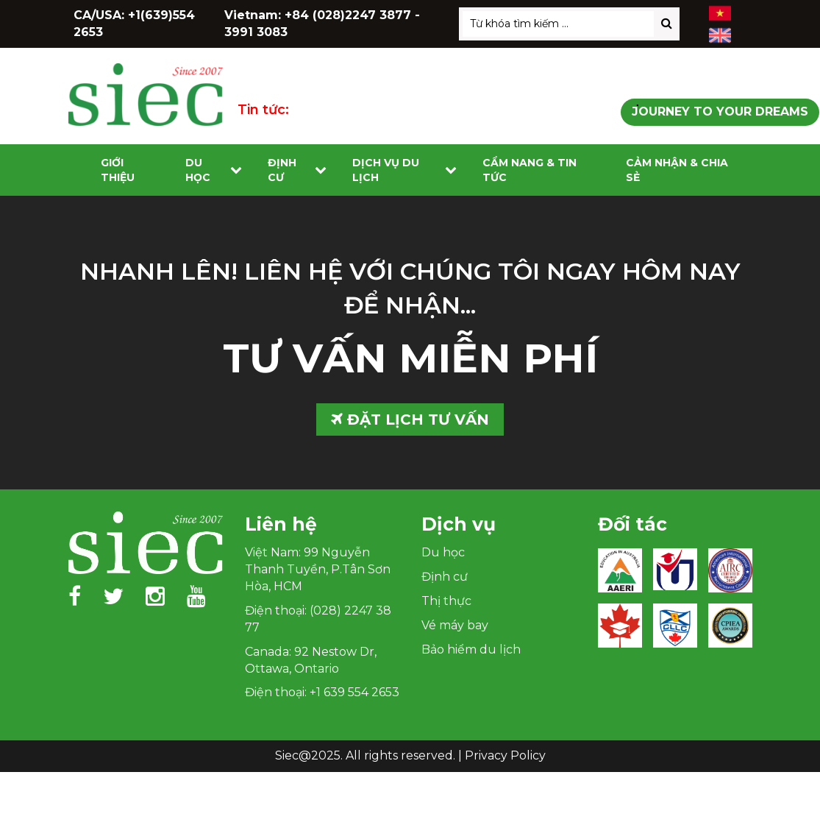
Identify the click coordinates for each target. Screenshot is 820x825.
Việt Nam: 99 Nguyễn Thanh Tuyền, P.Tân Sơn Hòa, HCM (318, 569)
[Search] (666, 24)
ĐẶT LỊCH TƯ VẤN (410, 419)
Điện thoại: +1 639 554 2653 (322, 692)
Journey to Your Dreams (720, 111)
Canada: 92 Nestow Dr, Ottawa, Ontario (311, 660)
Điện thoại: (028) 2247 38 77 (318, 618)
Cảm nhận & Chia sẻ (677, 170)
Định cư (282, 170)
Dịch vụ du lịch (385, 170)
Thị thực (446, 601)
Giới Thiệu (118, 170)
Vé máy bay (454, 625)
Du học (197, 170)
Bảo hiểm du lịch (471, 649)
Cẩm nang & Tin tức (529, 170)
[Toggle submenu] (236, 170)
